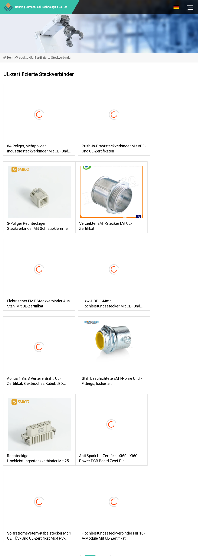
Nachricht (69, 458)
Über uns (69, 446)
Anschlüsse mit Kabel (122, 482)
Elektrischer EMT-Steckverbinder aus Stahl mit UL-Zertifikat (97, 227)
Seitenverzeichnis (75, 476)
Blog (66, 464)
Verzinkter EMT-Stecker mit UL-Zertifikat (31, 227)
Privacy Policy (72, 482)
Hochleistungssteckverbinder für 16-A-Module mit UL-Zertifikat (163, 384)
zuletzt (122, 407)
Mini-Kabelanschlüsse (122, 452)
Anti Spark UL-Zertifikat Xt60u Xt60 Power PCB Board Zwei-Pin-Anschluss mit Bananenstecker (32, 384)
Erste (74, 407)
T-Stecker (114, 464)
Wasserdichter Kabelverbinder (128, 458)
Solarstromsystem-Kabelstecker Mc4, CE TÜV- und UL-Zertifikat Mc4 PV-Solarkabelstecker (96, 384)
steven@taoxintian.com (136, 498)
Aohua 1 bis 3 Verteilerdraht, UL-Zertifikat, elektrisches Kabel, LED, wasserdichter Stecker (31, 306)
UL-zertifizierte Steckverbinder (128, 470)
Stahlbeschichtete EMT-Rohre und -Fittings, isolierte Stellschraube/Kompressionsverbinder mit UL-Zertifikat (99, 306)
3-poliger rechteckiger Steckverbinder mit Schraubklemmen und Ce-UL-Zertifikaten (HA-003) (163, 149)
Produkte (22, 57)
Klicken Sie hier (38, 460)
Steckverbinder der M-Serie (126, 440)
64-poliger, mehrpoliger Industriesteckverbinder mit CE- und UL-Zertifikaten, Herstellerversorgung (31, 149)
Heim (8, 57)
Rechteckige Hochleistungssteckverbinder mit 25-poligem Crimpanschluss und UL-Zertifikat (163, 306)
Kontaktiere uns (73, 470)
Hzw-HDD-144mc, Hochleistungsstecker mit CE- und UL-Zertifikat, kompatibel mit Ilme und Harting (163, 227)
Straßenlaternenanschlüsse (126, 446)
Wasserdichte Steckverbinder (127, 476)
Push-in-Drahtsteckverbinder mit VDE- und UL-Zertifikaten (97, 149)
